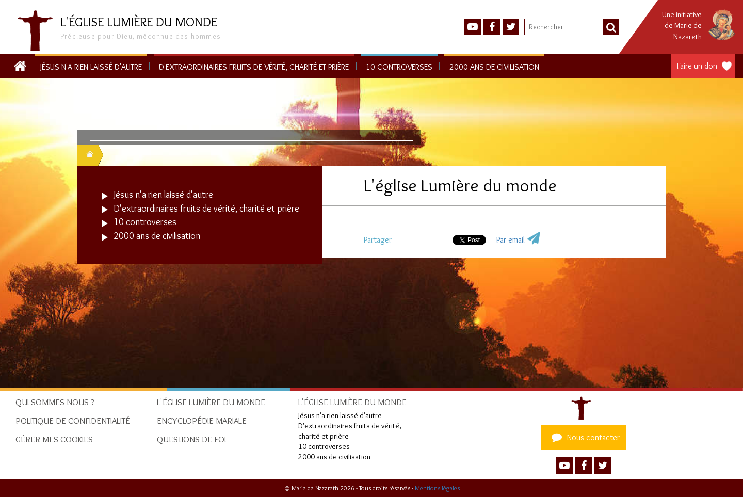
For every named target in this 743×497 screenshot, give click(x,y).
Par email (510, 240)
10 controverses (399, 67)
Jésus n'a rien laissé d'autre (91, 67)
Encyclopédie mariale (202, 420)
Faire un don (697, 66)
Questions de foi (191, 439)
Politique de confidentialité (72, 420)
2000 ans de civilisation (494, 67)
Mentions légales (437, 488)
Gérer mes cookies (54, 439)
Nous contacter (584, 437)
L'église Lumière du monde (211, 402)
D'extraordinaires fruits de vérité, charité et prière (254, 67)
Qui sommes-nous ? (54, 402)
